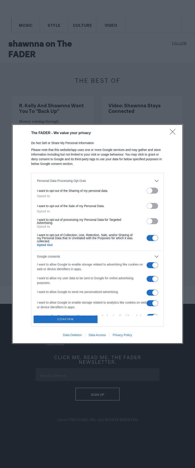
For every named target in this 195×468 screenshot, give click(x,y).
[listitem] (97, 181)
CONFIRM (65, 319)
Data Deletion (72, 335)
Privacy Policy (122, 335)
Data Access (97, 335)
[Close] (174, 133)
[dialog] (97, 234)
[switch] (152, 191)
